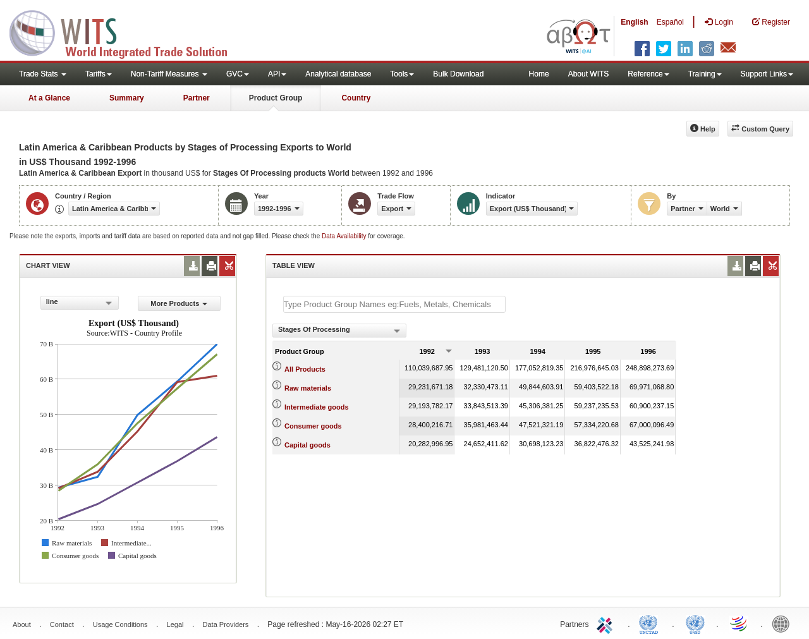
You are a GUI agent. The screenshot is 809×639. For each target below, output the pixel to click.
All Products (304, 369)
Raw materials (307, 388)
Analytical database (338, 74)
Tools (402, 74)
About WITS (588, 74)
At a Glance (49, 98)
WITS (126, 31)
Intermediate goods (316, 407)
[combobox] (79, 303)
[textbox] (394, 304)
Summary (126, 98)
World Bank (783, 623)
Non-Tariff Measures (169, 74)
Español (670, 22)
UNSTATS (695, 623)
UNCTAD (651, 623)
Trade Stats (42, 74)
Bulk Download (458, 74)
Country (355, 98)
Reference (648, 74)
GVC (237, 74)
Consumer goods (312, 426)
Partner (196, 98)
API (277, 74)
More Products (178, 303)
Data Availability (345, 236)
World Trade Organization (739, 623)
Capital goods (307, 445)
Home (539, 74)
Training (705, 74)
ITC (606, 623)
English (634, 22)
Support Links (767, 74)
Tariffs (98, 74)
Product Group (276, 98)
